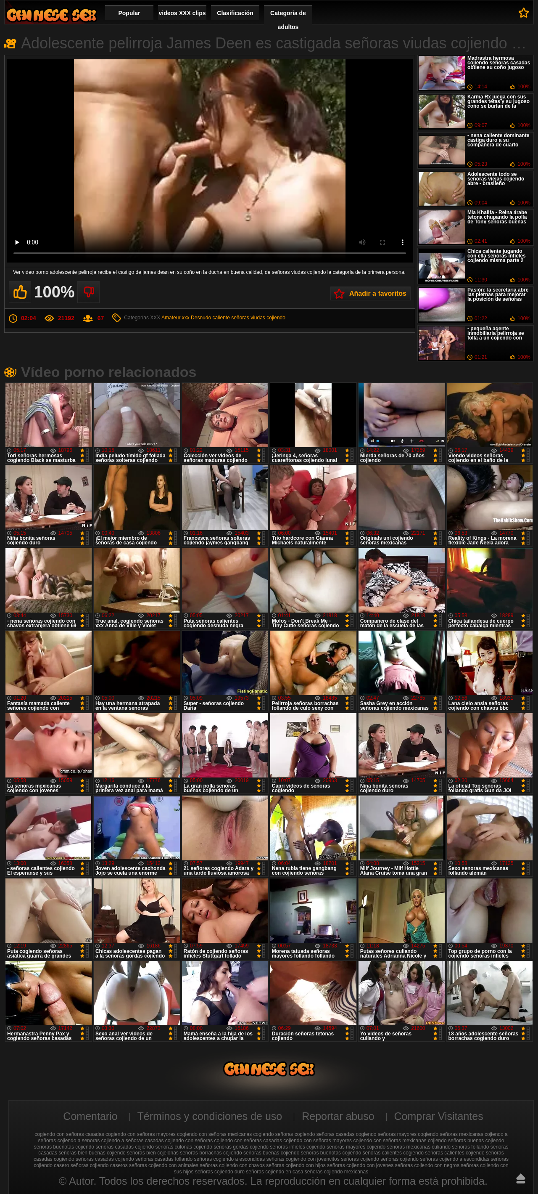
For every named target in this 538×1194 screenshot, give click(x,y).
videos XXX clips (182, 13)
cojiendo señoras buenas (456, 1141)
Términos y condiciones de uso (209, 1116)
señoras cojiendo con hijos (295, 1165)
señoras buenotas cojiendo (331, 1153)
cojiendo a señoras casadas (132, 1141)
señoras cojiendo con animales (163, 1165)
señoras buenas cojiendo (271, 1153)
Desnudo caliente (210, 318)
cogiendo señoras (273, 1134)
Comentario (90, 1116)
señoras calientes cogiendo (393, 1153)
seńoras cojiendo (399, 1159)
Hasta (520, 1178)
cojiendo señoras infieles (277, 1147)
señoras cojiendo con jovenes (360, 1165)
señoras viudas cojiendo (258, 318)
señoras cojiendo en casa (274, 1172)
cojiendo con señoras (189, 1141)
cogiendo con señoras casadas (69, 1134)
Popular (129, 13)
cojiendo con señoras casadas (248, 1141)
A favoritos (524, 13)
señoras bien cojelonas (153, 1153)
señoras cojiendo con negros (427, 1165)
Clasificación (235, 13)
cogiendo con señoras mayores (140, 1134)
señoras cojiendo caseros (99, 1165)
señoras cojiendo (360, 1159)
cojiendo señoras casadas (104, 1147)
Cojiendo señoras (51, 14)
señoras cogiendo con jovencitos (303, 1159)
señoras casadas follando (164, 1159)
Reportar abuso (338, 1116)
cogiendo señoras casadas (325, 1134)
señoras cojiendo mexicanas (336, 1172)
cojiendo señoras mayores (335, 1147)
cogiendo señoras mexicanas (450, 1134)
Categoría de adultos (288, 20)
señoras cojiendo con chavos (232, 1165)
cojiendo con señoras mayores (317, 1141)
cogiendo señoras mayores (386, 1134)
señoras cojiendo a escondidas (454, 1159)
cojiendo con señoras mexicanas (389, 1141)
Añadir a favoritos (377, 293)
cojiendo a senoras (79, 1141)
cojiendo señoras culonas (163, 1147)
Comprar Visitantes (438, 1116)
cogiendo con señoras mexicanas (214, 1134)
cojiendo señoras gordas (220, 1147)
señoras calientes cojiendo (454, 1153)
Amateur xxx (175, 318)
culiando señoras (451, 1147)
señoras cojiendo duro (220, 1172)
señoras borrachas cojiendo (211, 1153)
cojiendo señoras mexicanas (398, 1147)
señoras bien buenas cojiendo (91, 1153)
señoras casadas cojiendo (105, 1159)
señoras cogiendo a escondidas (229, 1159)
